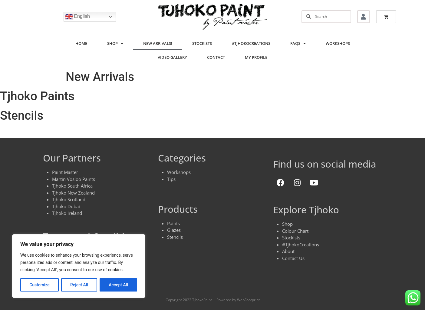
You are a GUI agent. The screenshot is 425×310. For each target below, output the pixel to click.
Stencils (175, 237)
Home (81, 43)
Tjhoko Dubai (66, 206)
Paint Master (65, 172)
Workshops (338, 43)
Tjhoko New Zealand (73, 193)
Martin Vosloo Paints (73, 179)
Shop (115, 43)
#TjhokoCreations (251, 43)
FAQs (298, 43)
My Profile (256, 57)
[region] (78, 266)
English (77, 16)
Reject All (79, 284)
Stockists (202, 43)
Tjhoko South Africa (72, 186)
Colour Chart (295, 231)
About (288, 251)
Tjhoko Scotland (68, 199)
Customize (39, 284)
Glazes (174, 230)
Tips (171, 179)
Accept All (118, 284)
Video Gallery (172, 57)
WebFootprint (248, 299)
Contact (216, 57)
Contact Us (293, 258)
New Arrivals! (157, 43)
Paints (173, 223)
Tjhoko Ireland (67, 213)
